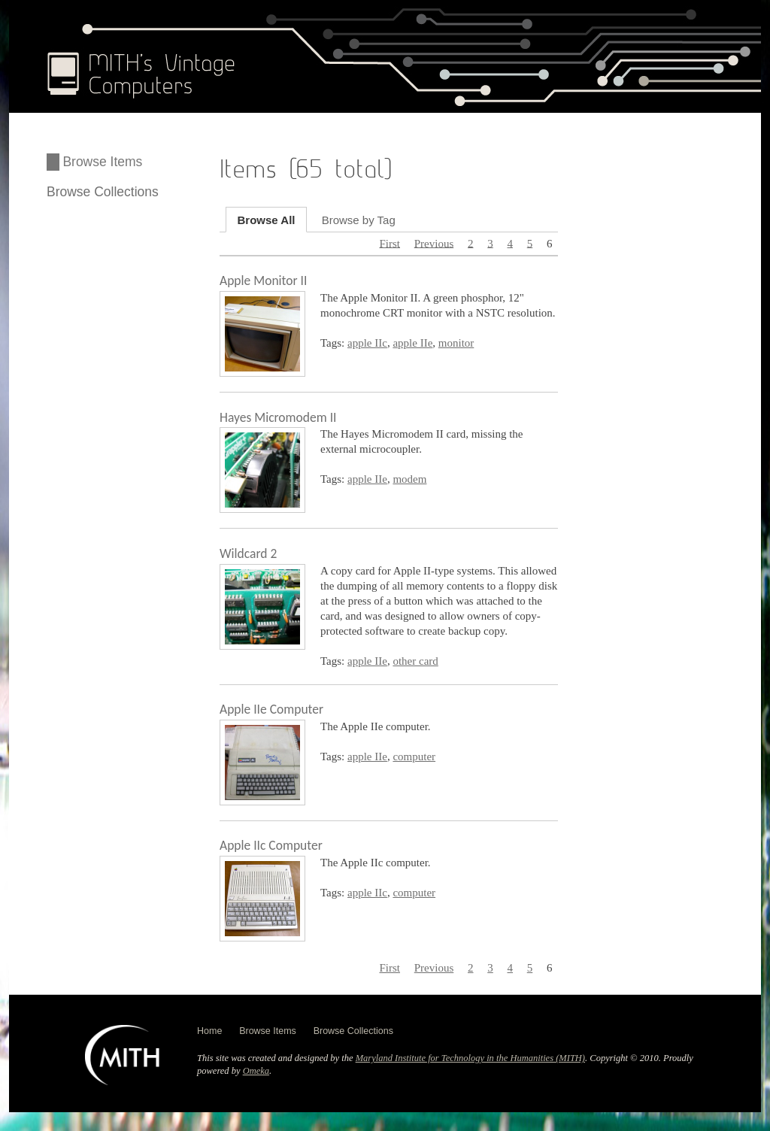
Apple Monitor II (263, 280)
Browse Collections (103, 191)
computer (414, 756)
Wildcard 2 (248, 553)
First (389, 243)
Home (209, 1031)
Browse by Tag (359, 219)
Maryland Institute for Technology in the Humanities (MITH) (470, 1058)
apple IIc (367, 343)
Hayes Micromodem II (278, 417)
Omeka (256, 1071)
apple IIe (412, 343)
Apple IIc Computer (271, 845)
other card (415, 661)
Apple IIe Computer (271, 709)
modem (409, 479)
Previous (434, 243)
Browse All (267, 219)
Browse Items (102, 161)
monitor (456, 343)
